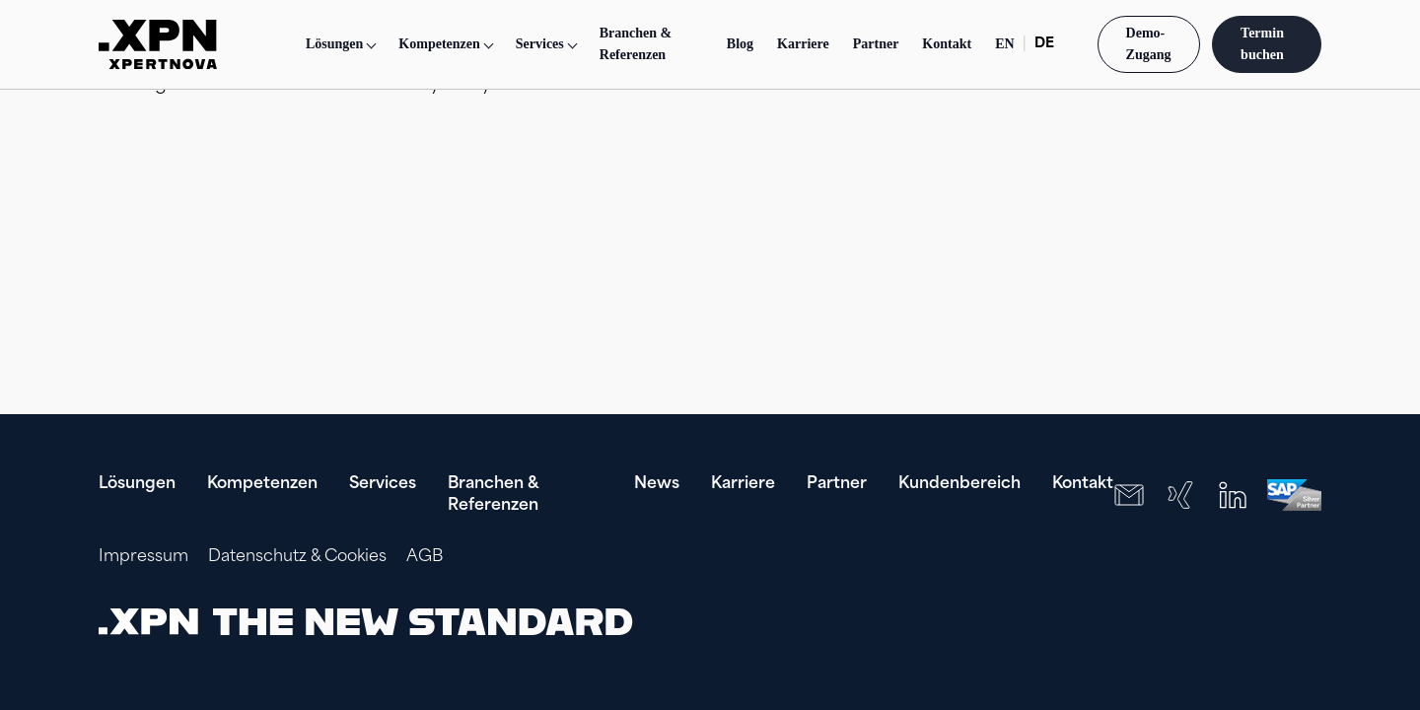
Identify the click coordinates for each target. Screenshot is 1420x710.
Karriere (803, 43)
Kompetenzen (262, 484)
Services (382, 484)
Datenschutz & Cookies (297, 557)
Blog (740, 43)
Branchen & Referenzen (636, 44)
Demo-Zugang (1149, 44)
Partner (876, 43)
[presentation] (1195, 621)
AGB (424, 557)
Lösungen (334, 43)
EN (1004, 43)
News (656, 484)
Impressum (143, 557)
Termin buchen (1264, 44)
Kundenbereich (959, 484)
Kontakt (946, 43)
